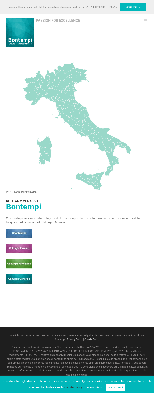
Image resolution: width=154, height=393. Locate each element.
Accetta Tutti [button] (115, 387)
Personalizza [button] (94, 387)
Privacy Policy (75, 339)
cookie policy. (73, 387)
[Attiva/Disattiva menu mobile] (146, 20)
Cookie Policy (92, 339)
